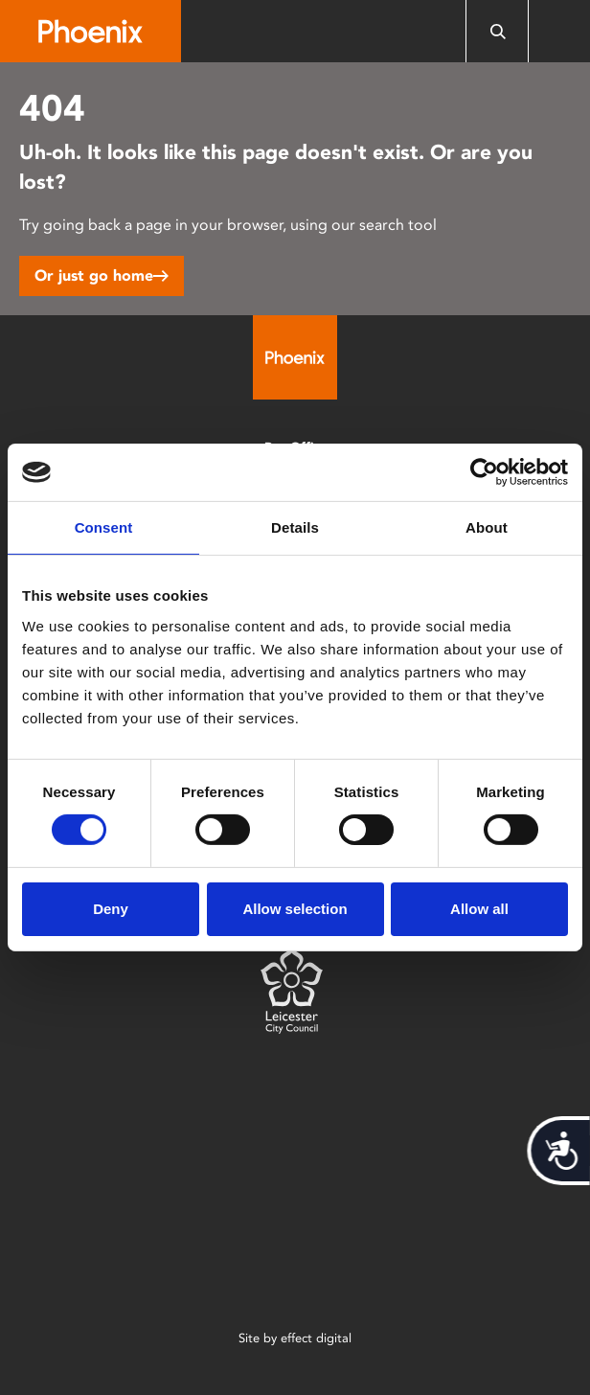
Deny (110, 909)
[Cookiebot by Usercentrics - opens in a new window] (484, 472)
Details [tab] (295, 527)
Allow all (479, 909)
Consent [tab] (104, 527)
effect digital (316, 1338)
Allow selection (294, 909)
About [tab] (486, 527)
